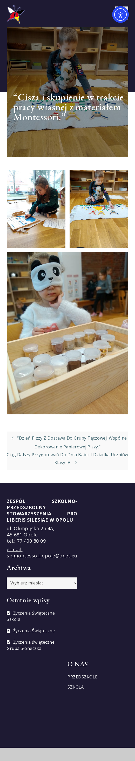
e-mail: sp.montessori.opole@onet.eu (42, 552)
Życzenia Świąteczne (34, 631)
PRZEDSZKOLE (83, 677)
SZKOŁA (76, 687)
